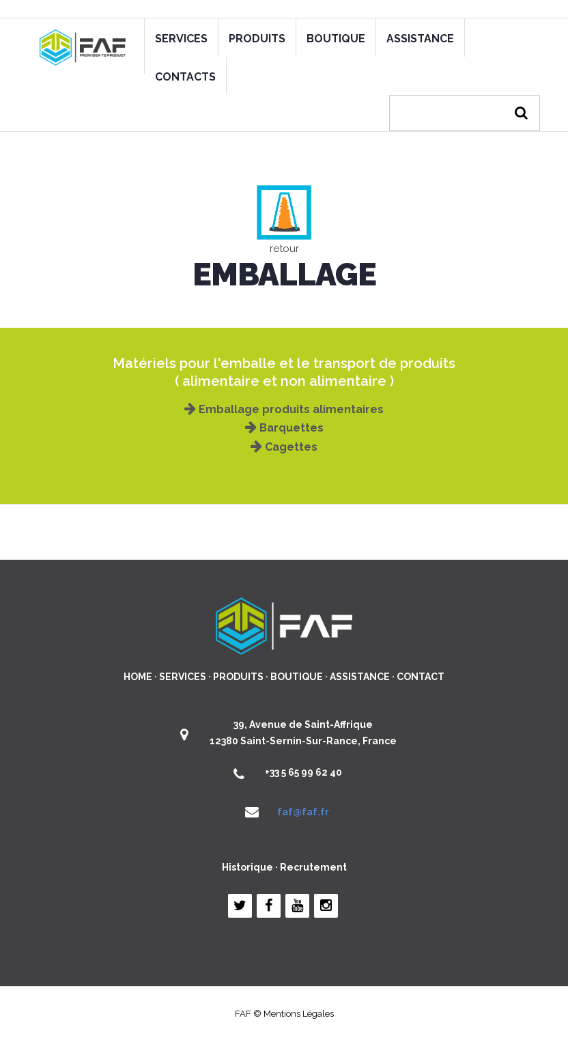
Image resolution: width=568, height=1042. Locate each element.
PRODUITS (257, 38)
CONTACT (420, 676)
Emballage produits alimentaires (284, 409)
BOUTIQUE (336, 38)
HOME (138, 676)
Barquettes (284, 427)
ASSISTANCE (420, 38)
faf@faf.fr (303, 811)
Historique (247, 867)
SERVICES (181, 38)
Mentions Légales (299, 1014)
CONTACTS (185, 76)
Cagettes (284, 446)
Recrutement (313, 867)
